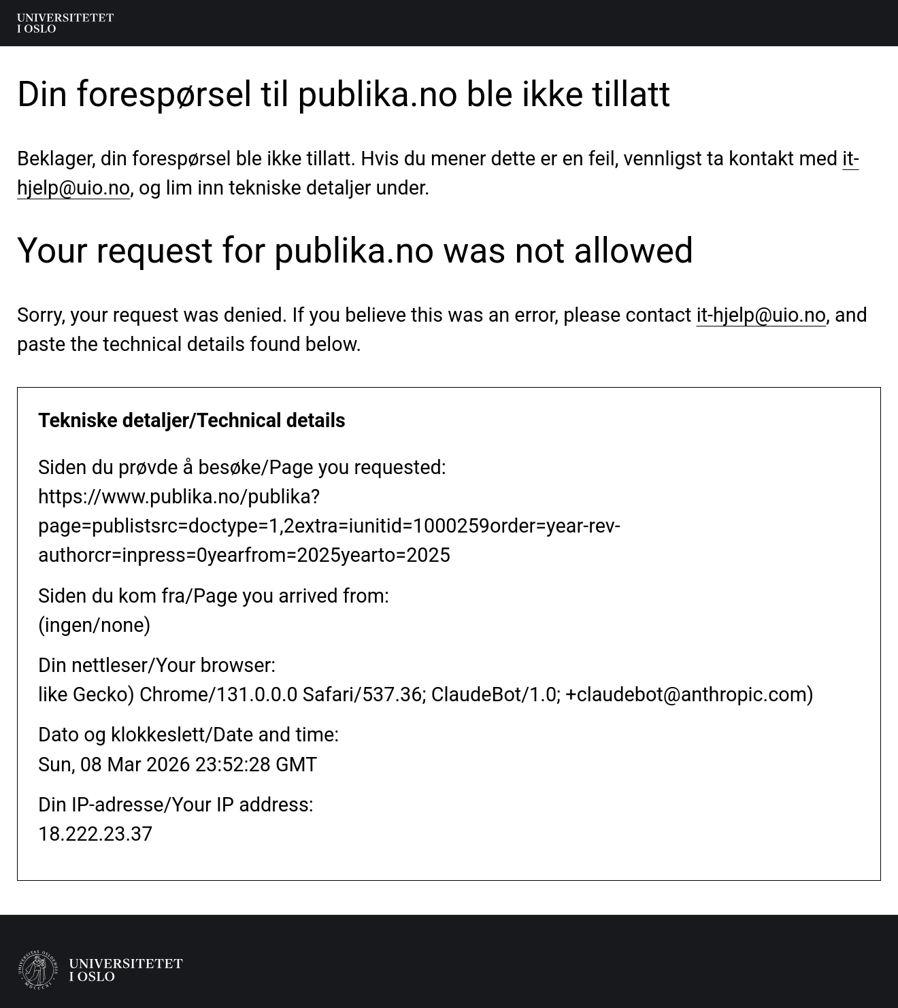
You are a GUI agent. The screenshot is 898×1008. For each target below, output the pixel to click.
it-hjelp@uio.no (762, 314)
